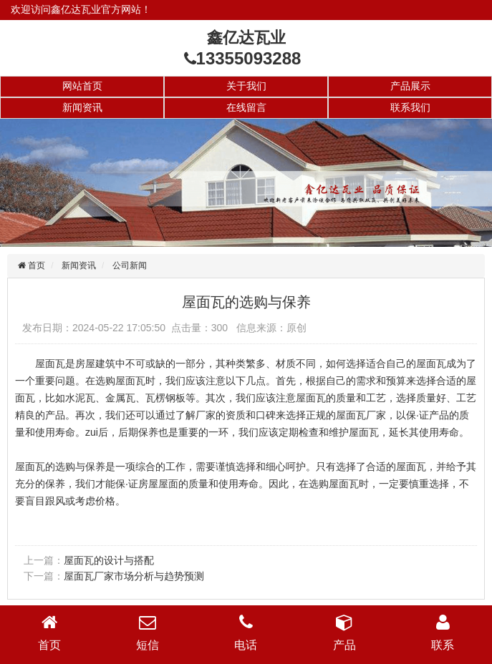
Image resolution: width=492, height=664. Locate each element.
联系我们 (410, 107)
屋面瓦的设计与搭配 (109, 560)
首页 (35, 265)
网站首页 (82, 86)
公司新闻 (129, 265)
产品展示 (410, 86)
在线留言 (246, 107)
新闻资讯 (82, 107)
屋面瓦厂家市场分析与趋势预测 (134, 576)
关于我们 (246, 86)
